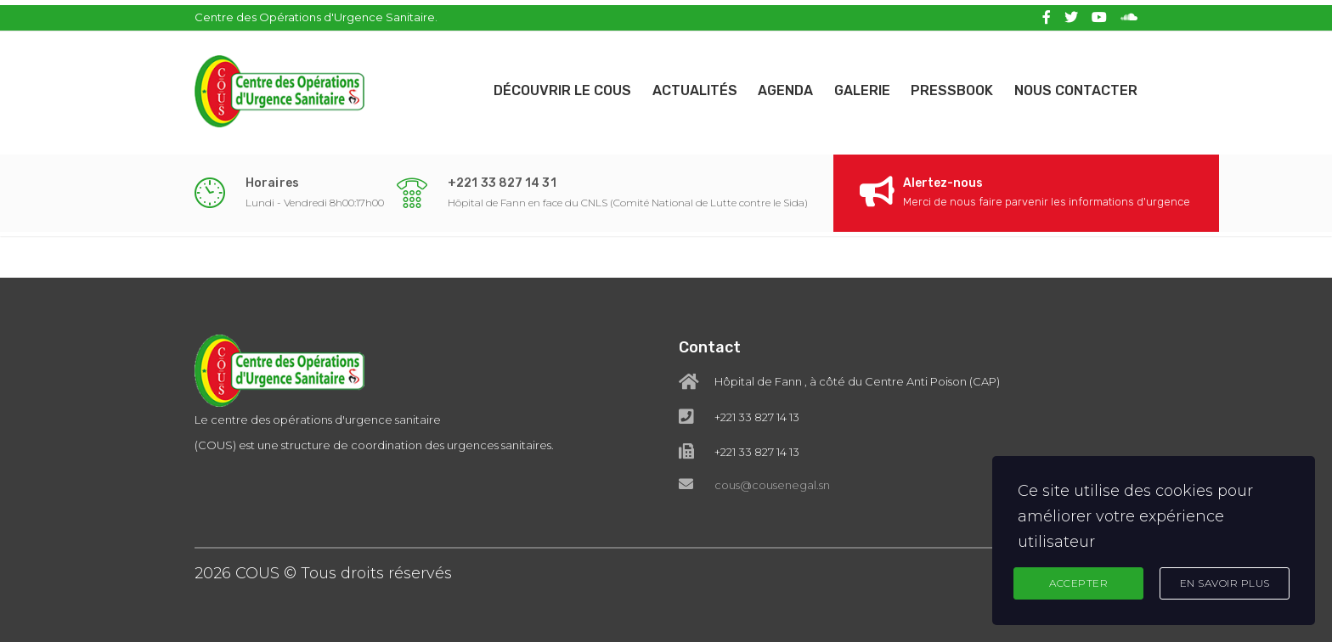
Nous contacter (1075, 85)
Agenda (771, 85)
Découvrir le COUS (539, 85)
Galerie (853, 85)
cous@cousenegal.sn (772, 485)
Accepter (1078, 582)
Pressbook (947, 85)
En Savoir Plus (1225, 582)
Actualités (676, 85)
